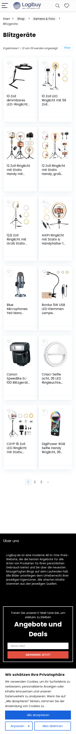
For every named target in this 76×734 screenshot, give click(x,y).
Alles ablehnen (52, 726)
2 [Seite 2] (35, 482)
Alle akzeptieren (38, 715)
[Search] (57, 5)
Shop (21, 19)
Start (6, 19)
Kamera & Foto (44, 19)
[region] (38, 701)
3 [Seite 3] (41, 482)
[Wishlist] (66, 5)
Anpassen (17, 726)
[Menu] (5, 5)
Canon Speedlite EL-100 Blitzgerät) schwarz (18, 380)
